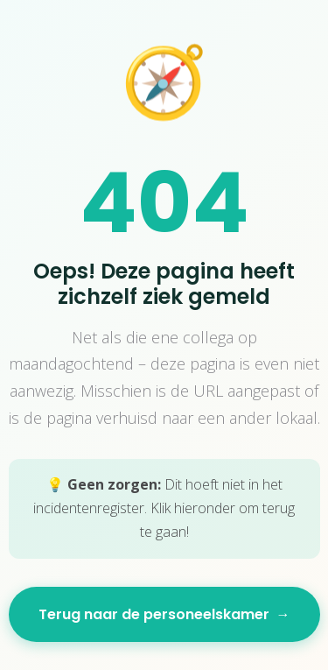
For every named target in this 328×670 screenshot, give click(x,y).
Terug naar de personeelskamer (164, 614)
